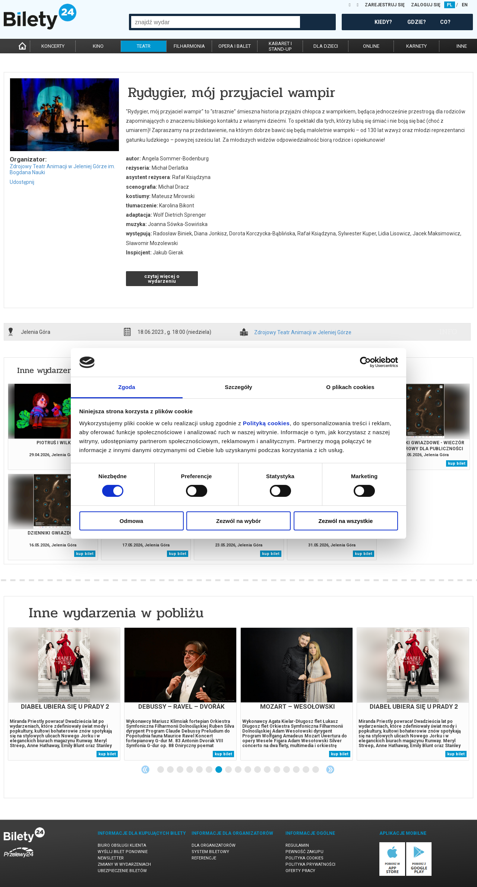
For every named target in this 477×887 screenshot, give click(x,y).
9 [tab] (238, 770)
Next (330, 769)
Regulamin (297, 845)
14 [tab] (287, 770)
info (448, 331)
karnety (416, 46)
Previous (145, 769)
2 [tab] (170, 770)
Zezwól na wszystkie (346, 521)
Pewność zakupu (304, 851)
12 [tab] (267, 770)
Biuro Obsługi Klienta (122, 845)
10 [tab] (248, 770)
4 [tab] (190, 770)
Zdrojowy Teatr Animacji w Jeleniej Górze (302, 332)
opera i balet (234, 46)
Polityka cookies (304, 858)
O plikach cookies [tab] (350, 387)
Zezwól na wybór (238, 521)
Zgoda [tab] (126, 387)
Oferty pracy (300, 870)
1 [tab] (161, 770)
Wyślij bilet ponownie (123, 851)
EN (465, 4)
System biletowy (210, 851)
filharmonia (189, 46)
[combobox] (215, 22)
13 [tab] (277, 770)
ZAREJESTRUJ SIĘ (385, 4)
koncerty (52, 46)
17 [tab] (316, 770)
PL (449, 4)
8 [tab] (229, 770)
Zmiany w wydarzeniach (124, 864)
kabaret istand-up (280, 46)
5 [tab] (199, 770)
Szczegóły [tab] (238, 387)
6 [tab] (209, 770)
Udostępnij (22, 182)
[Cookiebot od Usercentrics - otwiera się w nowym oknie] (365, 362)
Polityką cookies (266, 423)
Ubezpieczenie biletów (122, 870)
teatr (144, 46)
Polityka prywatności (310, 864)
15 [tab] (296, 770)
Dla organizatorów (214, 845)
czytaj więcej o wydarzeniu (161, 278)
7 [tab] (219, 770)
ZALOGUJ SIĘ (425, 4)
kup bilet (456, 463)
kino (98, 46)
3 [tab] (180, 770)
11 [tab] (258, 770)
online (371, 46)
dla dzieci (325, 46)
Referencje (204, 858)
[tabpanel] (64, 694)
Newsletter (111, 858)
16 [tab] (306, 770)
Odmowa (131, 521)
